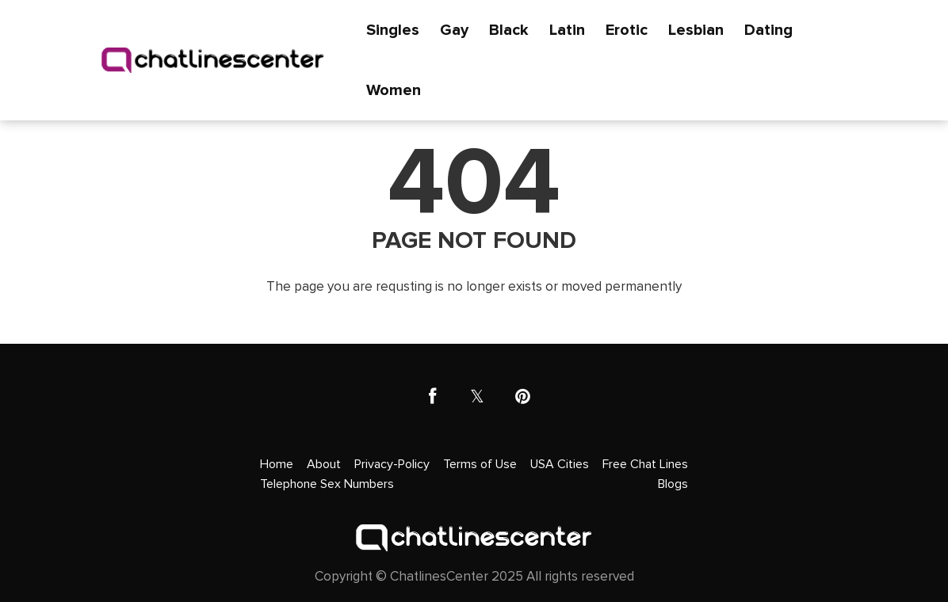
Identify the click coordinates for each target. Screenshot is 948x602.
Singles (392, 30)
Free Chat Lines (645, 464)
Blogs (673, 484)
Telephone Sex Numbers (327, 484)
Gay (454, 30)
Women (393, 90)
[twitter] (477, 397)
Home (276, 464)
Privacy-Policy (392, 464)
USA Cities (559, 464)
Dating (768, 30)
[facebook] (432, 397)
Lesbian (696, 30)
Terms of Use (480, 464)
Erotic (627, 30)
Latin (567, 30)
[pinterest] (523, 397)
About (324, 464)
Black (509, 30)
